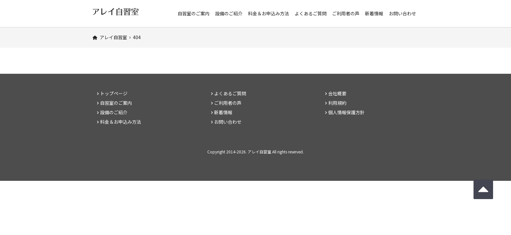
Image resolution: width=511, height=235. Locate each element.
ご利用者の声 (345, 13)
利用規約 (337, 103)
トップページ (113, 93)
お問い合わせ (402, 13)
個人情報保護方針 (346, 112)
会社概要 (337, 93)
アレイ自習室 (259, 151)
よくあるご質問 (311, 13)
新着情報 (374, 13)
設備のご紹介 (228, 13)
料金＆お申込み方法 (268, 13)
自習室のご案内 (194, 13)
